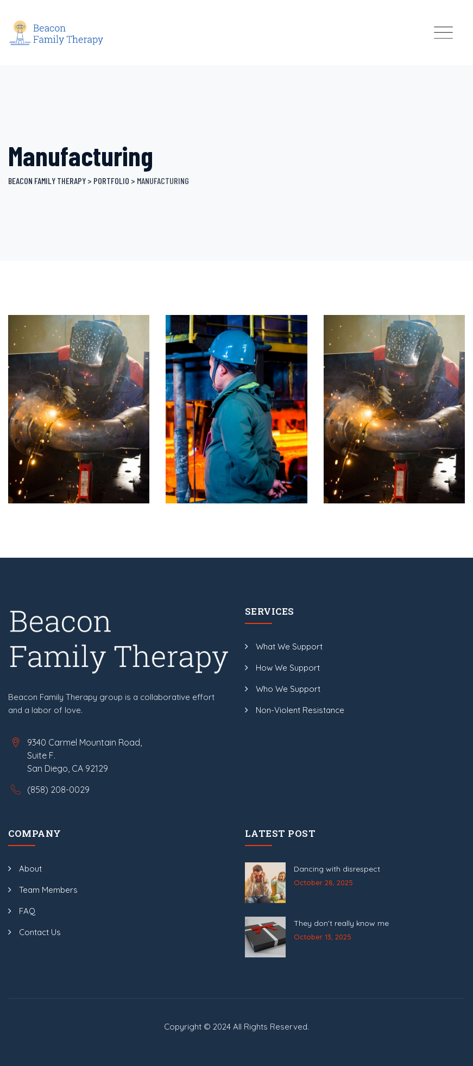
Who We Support (288, 689)
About (30, 868)
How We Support (288, 668)
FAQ (27, 911)
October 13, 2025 (322, 936)
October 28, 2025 (323, 882)
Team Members (48, 890)
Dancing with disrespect (337, 869)
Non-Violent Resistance (300, 710)
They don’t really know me (341, 923)
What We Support (289, 646)
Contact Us (40, 932)
